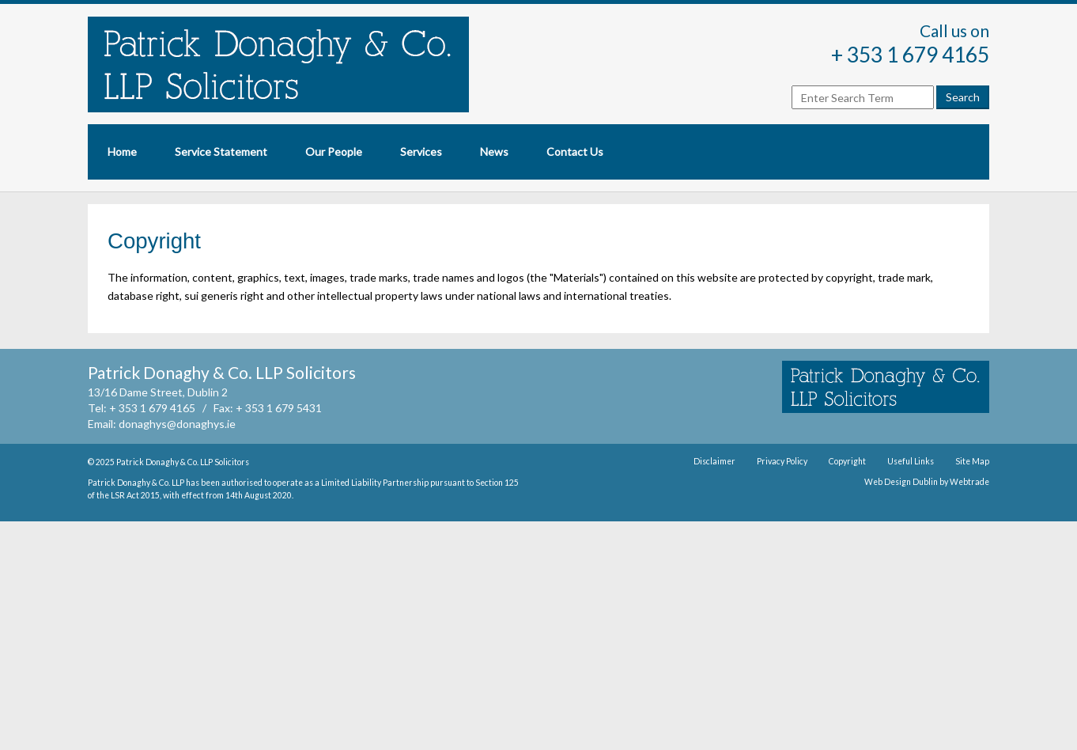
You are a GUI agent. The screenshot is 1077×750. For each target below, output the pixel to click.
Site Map (972, 461)
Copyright (847, 461)
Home (122, 151)
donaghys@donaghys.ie (177, 423)
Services (421, 151)
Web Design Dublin (901, 482)
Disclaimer (714, 461)
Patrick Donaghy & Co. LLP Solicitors (182, 462)
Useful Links (910, 461)
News (494, 151)
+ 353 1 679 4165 (910, 54)
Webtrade (969, 482)
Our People (333, 151)
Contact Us (574, 151)
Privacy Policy (782, 461)
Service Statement (221, 151)
